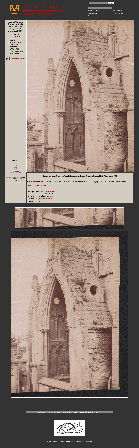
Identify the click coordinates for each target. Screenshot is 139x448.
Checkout (75, 412)
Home (39, 412)
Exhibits (57, 412)
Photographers (66, 412)
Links (82, 412)
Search (44, 412)
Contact (98, 412)
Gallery (50, 412)
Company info (90, 412)
